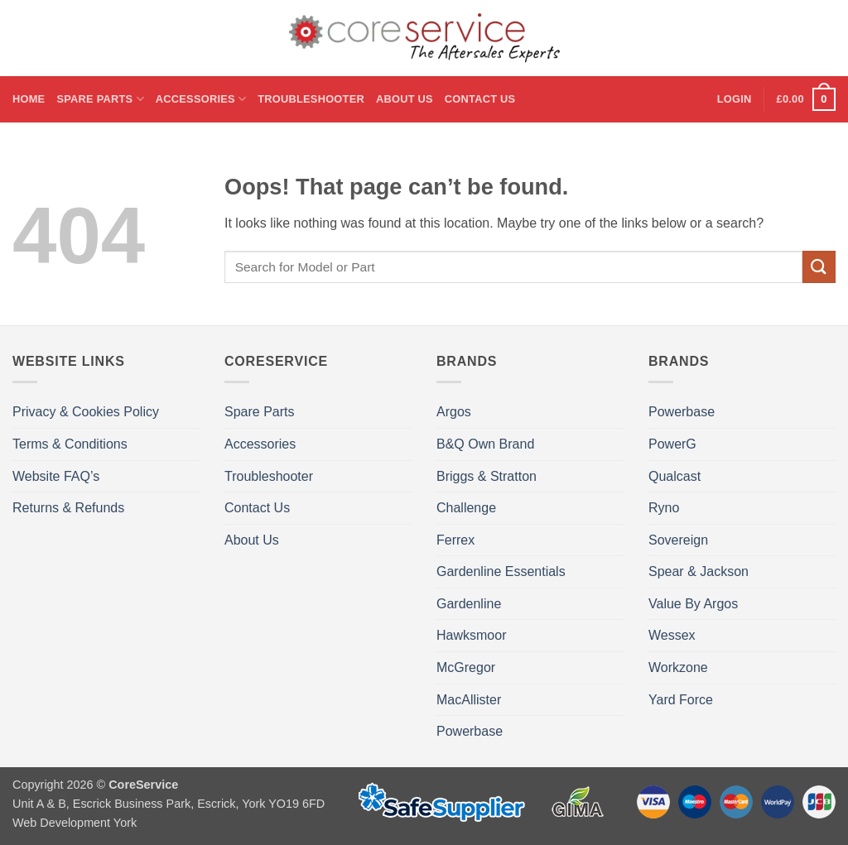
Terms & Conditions (70, 444)
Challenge (466, 508)
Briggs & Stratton (486, 476)
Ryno (663, 508)
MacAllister (468, 700)
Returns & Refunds (68, 508)
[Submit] (819, 267)
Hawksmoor (471, 635)
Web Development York (74, 822)
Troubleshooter (311, 99)
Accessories (201, 99)
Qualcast (674, 476)
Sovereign (678, 540)
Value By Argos (693, 604)
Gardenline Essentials (501, 571)
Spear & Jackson (698, 571)
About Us (404, 99)
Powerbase (469, 731)
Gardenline (468, 604)
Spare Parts (99, 99)
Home (28, 99)
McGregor (465, 667)
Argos (453, 412)
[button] (734, 99)
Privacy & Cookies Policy (85, 412)
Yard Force (680, 700)
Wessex (672, 635)
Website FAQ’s (55, 476)
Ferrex (455, 540)
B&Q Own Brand (485, 444)
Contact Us (480, 99)
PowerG (672, 444)
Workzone (678, 667)
